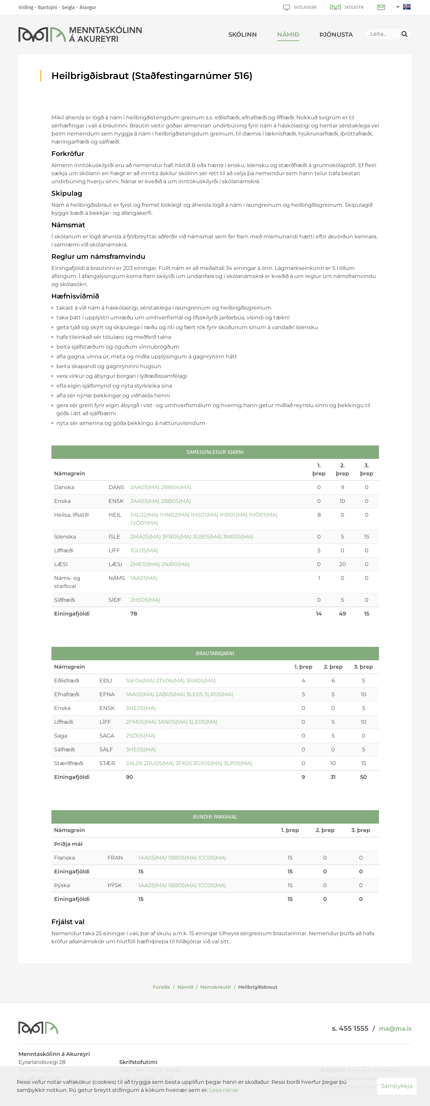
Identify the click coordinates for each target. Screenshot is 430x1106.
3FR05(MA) (176, 537)
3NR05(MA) (238, 537)
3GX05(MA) (207, 763)
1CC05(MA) (212, 858)
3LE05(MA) (203, 722)
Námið (185, 987)
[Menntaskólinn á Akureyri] (80, 34)
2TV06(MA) (170, 680)
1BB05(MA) (182, 858)
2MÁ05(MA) (145, 537)
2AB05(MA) (170, 694)
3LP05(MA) (238, 763)
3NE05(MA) (141, 708)
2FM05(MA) (141, 722)
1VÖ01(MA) (144, 523)
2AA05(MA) (145, 487)
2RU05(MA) (159, 763)
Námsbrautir (215, 987)
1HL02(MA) (144, 515)
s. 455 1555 (350, 1028)
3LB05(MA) (207, 537)
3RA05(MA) (201, 680)
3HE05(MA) (141, 749)
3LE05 (194, 694)
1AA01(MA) (144, 578)
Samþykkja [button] (397, 1085)
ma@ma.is (395, 1028)
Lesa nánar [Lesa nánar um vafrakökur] (223, 1090)
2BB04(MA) (176, 487)
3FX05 (183, 763)
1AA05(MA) (140, 694)
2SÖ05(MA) (141, 736)
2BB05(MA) (176, 501)
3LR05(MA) (218, 694)
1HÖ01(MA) (263, 515)
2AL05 (134, 763)
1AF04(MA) (140, 680)
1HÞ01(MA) (234, 515)
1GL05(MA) (144, 550)
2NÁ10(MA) (175, 564)
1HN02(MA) (174, 515)
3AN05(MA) (172, 722)
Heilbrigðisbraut (257, 987)
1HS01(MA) (204, 515)
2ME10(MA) (145, 564)
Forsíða (161, 987)
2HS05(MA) (145, 600)
